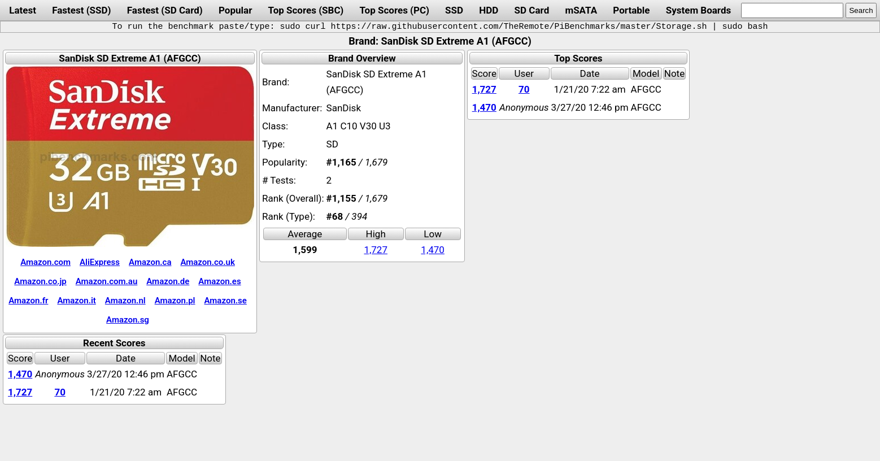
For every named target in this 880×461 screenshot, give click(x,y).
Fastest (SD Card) (165, 10)
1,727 (375, 249)
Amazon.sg (127, 320)
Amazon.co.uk (207, 262)
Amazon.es (219, 281)
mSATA (581, 10)
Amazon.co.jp (40, 281)
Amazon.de (167, 281)
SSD (454, 10)
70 (524, 89)
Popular (235, 10)
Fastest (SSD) (81, 10)
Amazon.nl (125, 300)
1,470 (433, 249)
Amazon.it (76, 300)
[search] (792, 10)
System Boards (698, 10)
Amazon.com (45, 262)
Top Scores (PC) (394, 10)
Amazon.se (225, 300)
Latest (22, 10)
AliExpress (100, 262)
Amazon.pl (175, 300)
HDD (488, 10)
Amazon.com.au (107, 281)
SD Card (532, 10)
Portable (631, 10)
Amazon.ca (150, 262)
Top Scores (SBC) (306, 10)
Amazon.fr (28, 300)
